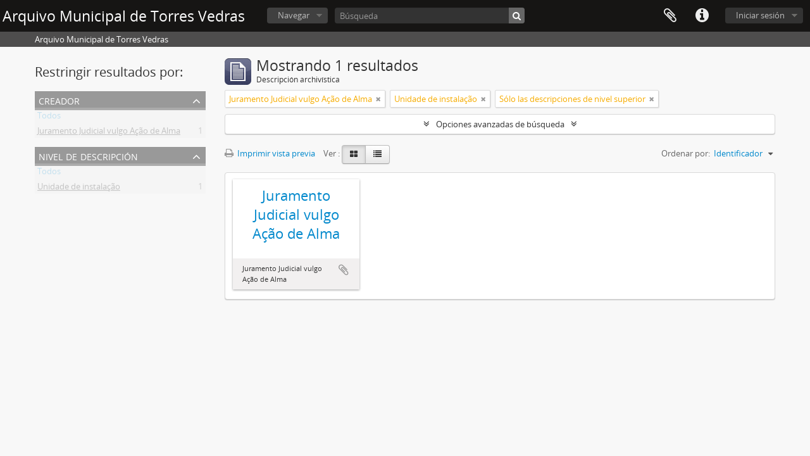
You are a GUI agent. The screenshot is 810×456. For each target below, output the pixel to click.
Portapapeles (670, 16)
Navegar (293, 15)
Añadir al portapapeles (343, 269)
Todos (49, 118)
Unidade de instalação (78, 188)
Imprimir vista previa (270, 153)
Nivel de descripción (88, 155)
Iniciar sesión (760, 15)
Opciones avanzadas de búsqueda (500, 124)
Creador (59, 99)
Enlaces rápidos (702, 16)
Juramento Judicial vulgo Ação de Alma (108, 133)
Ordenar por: (685, 153)
